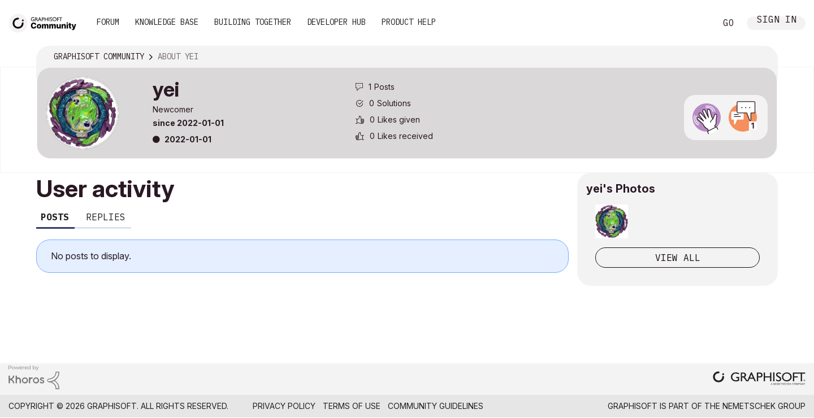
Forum (108, 22)
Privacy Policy (284, 406)
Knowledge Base (166, 22)
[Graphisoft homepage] (759, 379)
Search (694, 23)
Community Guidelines (435, 406)
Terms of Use (351, 406)
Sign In (776, 20)
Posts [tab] (55, 217)
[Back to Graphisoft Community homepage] (46, 22)
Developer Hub (336, 22)
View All (677, 257)
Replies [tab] (105, 217)
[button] (611, 221)
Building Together (252, 22)
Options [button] (761, 57)
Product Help (409, 22)
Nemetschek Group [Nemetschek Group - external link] (764, 406)
